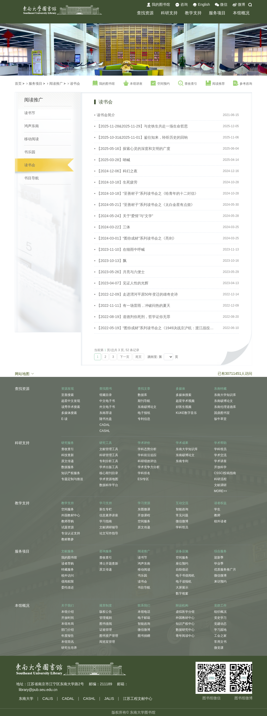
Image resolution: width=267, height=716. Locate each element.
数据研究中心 (185, 629)
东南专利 (182, 461)
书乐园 (29, 152)
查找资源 (145, 13)
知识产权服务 (70, 473)
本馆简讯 (67, 641)
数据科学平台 (108, 485)
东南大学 (26, 698)
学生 (217, 509)
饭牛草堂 (220, 418)
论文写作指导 (108, 533)
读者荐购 (67, 563)
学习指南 (105, 521)
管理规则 (105, 617)
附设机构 (182, 605)
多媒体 (180, 388)
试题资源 (67, 527)
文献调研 (220, 485)
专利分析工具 (108, 461)
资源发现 (67, 388)
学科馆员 (220, 449)
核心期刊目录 (108, 473)
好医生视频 (183, 406)
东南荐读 (105, 412)
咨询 (181, 5)
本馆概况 (241, 13)
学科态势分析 (147, 449)
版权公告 (105, 611)
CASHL (104, 430)
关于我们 (67, 605)
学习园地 (220, 629)
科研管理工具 (108, 455)
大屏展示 (182, 587)
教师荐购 (67, 521)
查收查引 (187, 83)
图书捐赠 (144, 635)
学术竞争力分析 (149, 467)
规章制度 (105, 605)
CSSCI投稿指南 (225, 473)
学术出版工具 (108, 467)
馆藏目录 (105, 394)
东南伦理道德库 (225, 406)
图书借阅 (105, 623)
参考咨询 (242, 83)
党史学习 (220, 617)
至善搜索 (67, 394)
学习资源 (144, 503)
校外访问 (67, 575)
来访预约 (220, 581)
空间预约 (160, 83)
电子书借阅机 (185, 575)
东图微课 (144, 509)
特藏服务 (67, 569)
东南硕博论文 (147, 406)
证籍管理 (105, 629)
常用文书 (220, 641)
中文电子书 (107, 400)
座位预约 (182, 563)
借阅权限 (67, 581)
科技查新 (67, 455)
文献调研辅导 (108, 527)
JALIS (109, 698)
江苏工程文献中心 (137, 698)
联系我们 (144, 605)
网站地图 (25, 373)
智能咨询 (182, 509)
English (201, 5)
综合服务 (220, 551)
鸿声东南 (31, 126)
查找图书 (105, 388)
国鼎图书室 (222, 412)
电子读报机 (183, 581)
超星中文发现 (70, 400)
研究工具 (105, 442)
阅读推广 (56, 83)
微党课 (218, 647)
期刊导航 (144, 400)
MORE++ (220, 491)
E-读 (64, 418)
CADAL (104, 424)
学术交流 (220, 455)
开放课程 (144, 515)
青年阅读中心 (185, 635)
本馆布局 (67, 623)
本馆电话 (144, 611)
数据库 (142, 394)
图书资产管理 (108, 635)
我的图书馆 (158, 5)
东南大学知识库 (225, 394)
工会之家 (220, 635)
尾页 (138, 357)
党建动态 (220, 623)
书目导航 (31, 178)
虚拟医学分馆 (185, 611)
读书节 (29, 113)
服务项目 (217, 13)
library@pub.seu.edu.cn (38, 690)
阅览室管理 (107, 641)
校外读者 (220, 521)
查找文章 (144, 388)
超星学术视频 (185, 400)
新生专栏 (105, 509)
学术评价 (144, 442)
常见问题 (182, 515)
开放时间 (67, 617)
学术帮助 (220, 442)
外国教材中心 (70, 515)
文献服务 (67, 551)
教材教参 (67, 539)
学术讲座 (220, 461)
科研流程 (220, 479)
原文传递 (67, 461)
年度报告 (67, 635)
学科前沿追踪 (147, 455)
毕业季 (218, 563)
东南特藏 (220, 388)
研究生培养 (69, 647)
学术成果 (182, 442)
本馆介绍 (67, 611)
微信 (221, 5)
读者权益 (220, 503)
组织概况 (220, 611)
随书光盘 (105, 418)
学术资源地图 (108, 479)
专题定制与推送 (72, 479)
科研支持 (169, 13)
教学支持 (193, 13)
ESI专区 (143, 479)
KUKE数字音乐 (186, 412)
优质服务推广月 (225, 569)
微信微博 (182, 521)
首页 (18, 83)
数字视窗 (182, 593)
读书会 (75, 83)
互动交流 (182, 503)
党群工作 (220, 605)
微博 (239, 5)
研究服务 (67, 442)
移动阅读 (31, 139)
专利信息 (144, 418)
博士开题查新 (108, 563)
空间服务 (67, 509)
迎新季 (218, 557)
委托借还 (67, 587)
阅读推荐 (215, 83)
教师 (217, 515)
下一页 (124, 357)
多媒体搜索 (69, 412)
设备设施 (182, 551)
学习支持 (105, 503)
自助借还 (182, 569)
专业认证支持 (70, 533)
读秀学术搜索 (70, 406)
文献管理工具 (108, 449)
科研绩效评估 (147, 461)
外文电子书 (107, 406)
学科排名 (144, 473)
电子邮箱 (144, 617)
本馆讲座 (132, 83)
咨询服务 (105, 551)
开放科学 (220, 467)
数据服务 (67, 467)
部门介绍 (67, 629)
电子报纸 (144, 412)
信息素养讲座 (108, 515)
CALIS (48, 698)
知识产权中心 (185, 623)
